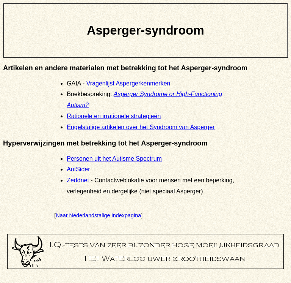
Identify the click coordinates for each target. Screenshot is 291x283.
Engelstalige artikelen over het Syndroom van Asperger (140, 127)
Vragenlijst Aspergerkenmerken (128, 83)
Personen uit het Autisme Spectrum (114, 158)
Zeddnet (78, 180)
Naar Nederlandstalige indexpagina (98, 215)
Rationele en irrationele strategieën (114, 116)
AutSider (78, 169)
